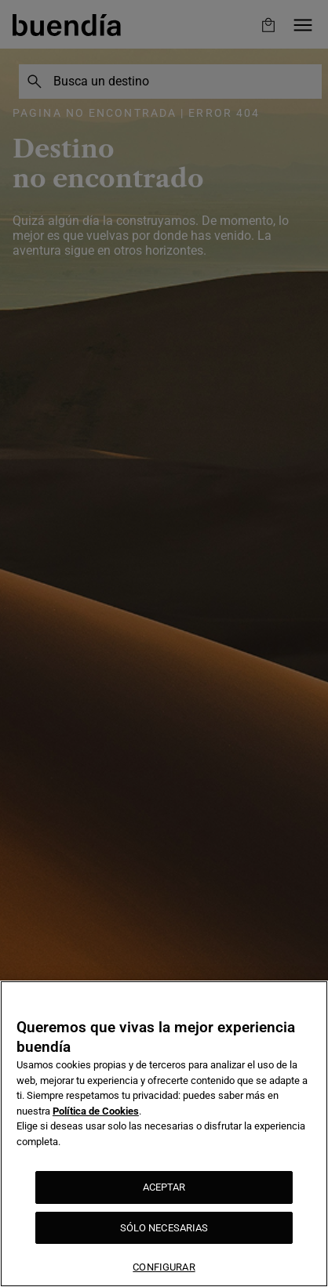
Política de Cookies (96, 1111)
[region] (164, 1134)
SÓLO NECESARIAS (164, 1228)
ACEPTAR (164, 1187)
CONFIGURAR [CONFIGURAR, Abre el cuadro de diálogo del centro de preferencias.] (164, 1267)
